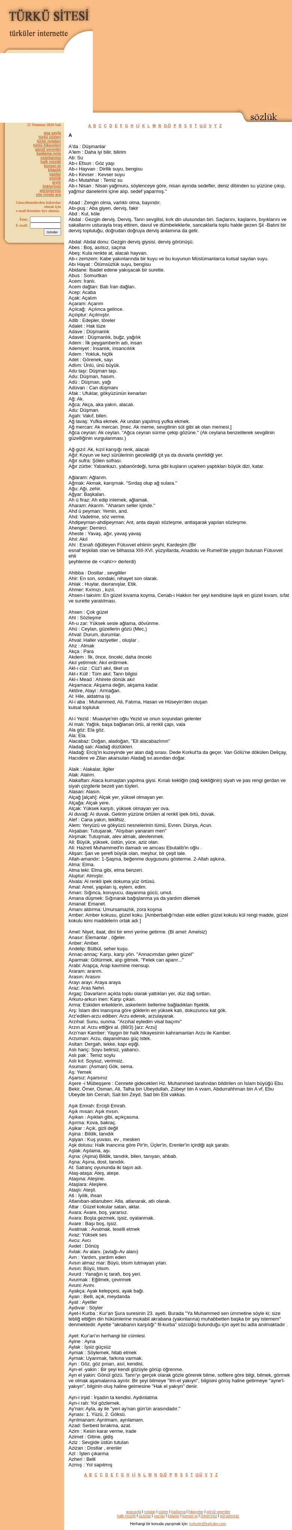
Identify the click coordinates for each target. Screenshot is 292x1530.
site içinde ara (48, 195)
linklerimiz (52, 186)
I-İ (138, 126)
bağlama (178, 1512)
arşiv (56, 182)
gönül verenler (48, 149)
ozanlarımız (50, 158)
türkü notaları (49, 141)
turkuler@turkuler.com (207, 1524)
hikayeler (196, 1512)
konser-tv (52, 166)
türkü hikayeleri (47, 145)
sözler (163, 1512)
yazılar (55, 174)
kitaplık (54, 170)
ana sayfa (52, 133)
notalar (150, 1512)
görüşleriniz (50, 190)
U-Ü (203, 126)
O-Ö (167, 126)
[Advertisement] (192, 54)
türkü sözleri (50, 137)
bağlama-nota (49, 153)
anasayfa (133, 1512)
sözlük (55, 178)
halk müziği (50, 162)
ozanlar (145, 1516)
